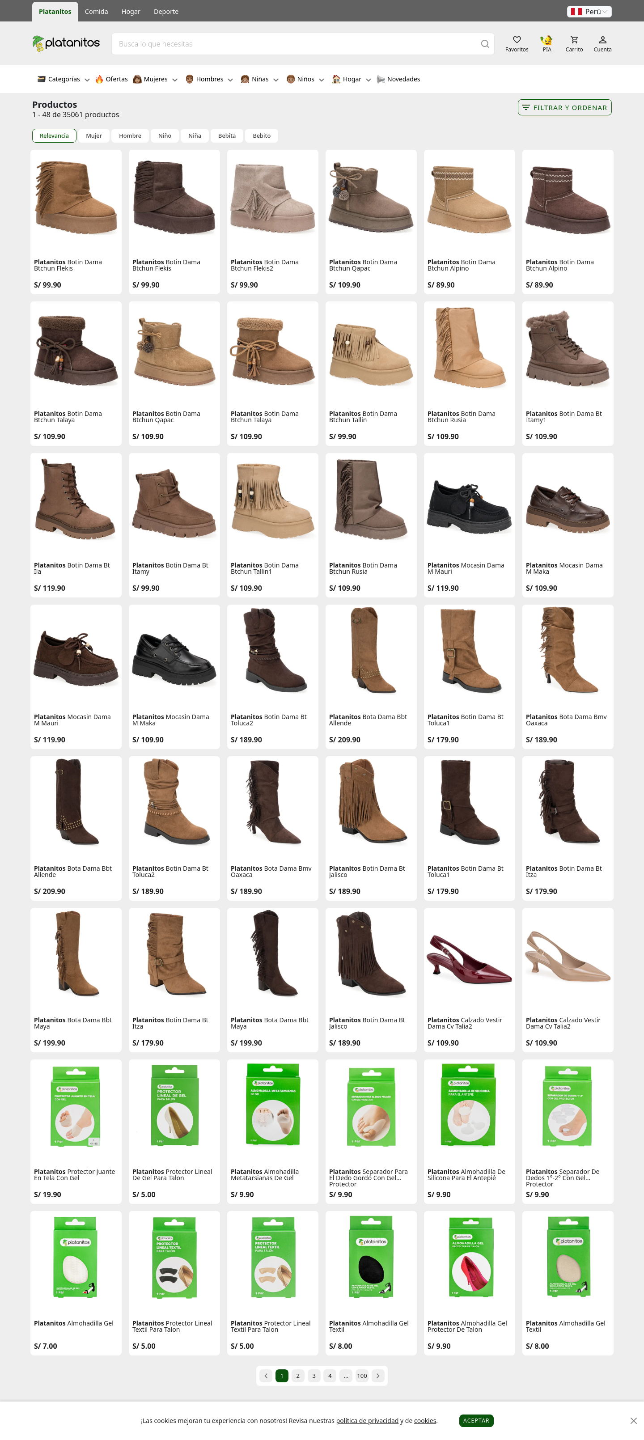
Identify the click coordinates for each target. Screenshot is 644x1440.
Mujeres (155, 80)
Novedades (398, 80)
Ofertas (111, 80)
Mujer (94, 136)
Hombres (209, 80)
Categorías (63, 80)
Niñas (259, 80)
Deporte (166, 11)
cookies (425, 1420)
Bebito (262, 136)
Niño (164, 136)
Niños (305, 80)
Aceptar (476, 1420)
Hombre (130, 136)
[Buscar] (485, 43)
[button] (589, 11)
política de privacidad (367, 1420)
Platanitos (55, 11)
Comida (96, 11)
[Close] (634, 1421)
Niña (194, 136)
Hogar (131, 11)
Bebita (227, 136)
